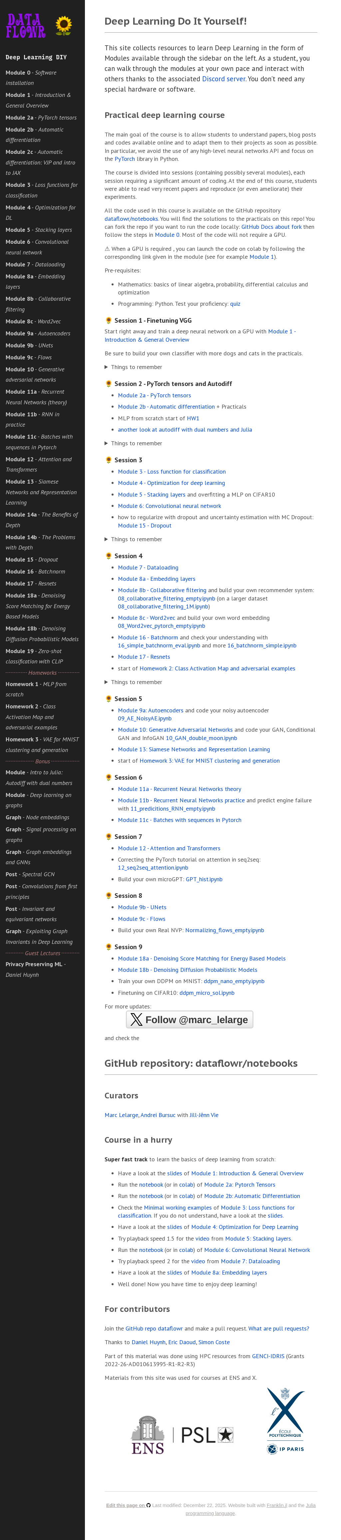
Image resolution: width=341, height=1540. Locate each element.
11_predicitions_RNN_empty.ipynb (173, 808)
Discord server (223, 78)
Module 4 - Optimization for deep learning (171, 483)
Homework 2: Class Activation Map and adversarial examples (217, 668)
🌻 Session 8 (123, 895)
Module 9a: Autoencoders (150, 710)
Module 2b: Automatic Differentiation (252, 1196)
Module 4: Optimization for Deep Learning (244, 1227)
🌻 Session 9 (123, 947)
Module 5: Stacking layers (258, 1238)
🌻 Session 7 (123, 836)
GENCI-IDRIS (268, 1356)
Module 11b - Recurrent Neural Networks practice (181, 800)
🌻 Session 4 (123, 556)
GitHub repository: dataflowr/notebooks (201, 1063)
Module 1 (261, 256)
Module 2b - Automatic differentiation (166, 406)
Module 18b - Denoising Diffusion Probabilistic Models (187, 969)
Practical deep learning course (165, 115)
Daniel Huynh (149, 1342)
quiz (235, 303)
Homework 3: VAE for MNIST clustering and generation (210, 760)
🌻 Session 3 (123, 460)
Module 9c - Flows (142, 919)
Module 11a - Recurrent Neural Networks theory (179, 789)
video (202, 1238)
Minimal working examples (178, 1207)
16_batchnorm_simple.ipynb (261, 645)
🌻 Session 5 (123, 698)
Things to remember (136, 367)
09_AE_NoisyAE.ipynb (144, 718)
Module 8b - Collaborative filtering (162, 590)
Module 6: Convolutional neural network (169, 506)
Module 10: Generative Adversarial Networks (175, 729)
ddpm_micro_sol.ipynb (206, 992)
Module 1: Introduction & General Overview (247, 1173)
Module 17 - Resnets (144, 656)
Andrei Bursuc (158, 1115)
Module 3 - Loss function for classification (172, 471)
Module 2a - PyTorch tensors (154, 395)
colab (186, 1184)
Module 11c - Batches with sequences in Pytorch (179, 820)
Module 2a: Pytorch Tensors (239, 1184)
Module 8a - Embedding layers (156, 578)
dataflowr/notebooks (131, 218)
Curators (121, 1095)
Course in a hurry (138, 1140)
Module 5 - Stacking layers (151, 494)
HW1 (193, 418)
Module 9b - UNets (142, 907)
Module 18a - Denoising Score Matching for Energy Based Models (202, 958)
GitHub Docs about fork (271, 226)
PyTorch (125, 159)
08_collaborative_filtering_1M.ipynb (163, 606)
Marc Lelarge (121, 1115)
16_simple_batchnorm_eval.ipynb (159, 645)
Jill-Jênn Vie (204, 1115)
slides (174, 1173)
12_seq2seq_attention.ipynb (153, 867)
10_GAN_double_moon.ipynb (201, 738)
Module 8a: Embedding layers (229, 1272)
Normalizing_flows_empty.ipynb (224, 930)
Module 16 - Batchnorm (148, 637)
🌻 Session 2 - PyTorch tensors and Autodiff (168, 383)
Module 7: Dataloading (250, 1261)
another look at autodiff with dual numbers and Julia (185, 429)
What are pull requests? (278, 1328)
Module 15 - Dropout (144, 525)
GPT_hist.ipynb (204, 879)
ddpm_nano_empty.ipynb (234, 981)
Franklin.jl (277, 1505)
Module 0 (167, 234)
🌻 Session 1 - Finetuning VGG (148, 320)
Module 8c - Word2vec (146, 617)
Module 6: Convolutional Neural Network (257, 1250)
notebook (151, 1184)
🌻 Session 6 (123, 777)
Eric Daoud (182, 1342)
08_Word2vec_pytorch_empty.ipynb (161, 625)
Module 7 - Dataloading (148, 567)
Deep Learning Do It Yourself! (175, 21)
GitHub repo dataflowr (154, 1328)
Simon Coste (214, 1342)
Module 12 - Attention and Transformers (169, 848)
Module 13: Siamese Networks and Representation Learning (194, 749)
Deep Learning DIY (36, 57)
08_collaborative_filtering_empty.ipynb (166, 598)
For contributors (137, 1309)
